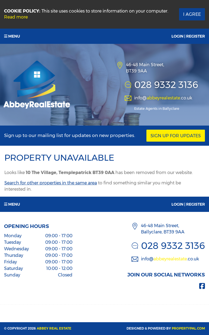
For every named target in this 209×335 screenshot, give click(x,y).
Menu (12, 36)
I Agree (192, 14)
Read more (16, 17)
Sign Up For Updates (175, 135)
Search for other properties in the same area (50, 182)
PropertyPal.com (188, 328)
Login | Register (188, 36)
